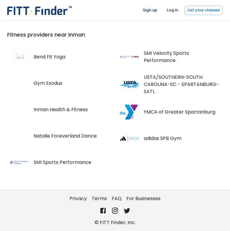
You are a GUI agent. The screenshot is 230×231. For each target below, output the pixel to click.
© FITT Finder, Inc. (115, 222)
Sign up (150, 10)
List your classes (203, 10)
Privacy (78, 198)
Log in (172, 10)
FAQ (117, 198)
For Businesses (143, 198)
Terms (99, 198)
